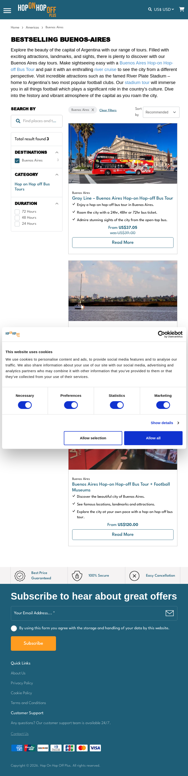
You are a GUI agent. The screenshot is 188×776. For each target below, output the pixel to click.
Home (15, 27)
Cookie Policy (21, 693)
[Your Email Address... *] (94, 613)
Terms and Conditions (28, 703)
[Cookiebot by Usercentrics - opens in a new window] (161, 334)
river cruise (105, 69)
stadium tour (137, 82)
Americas (32, 27)
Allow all (153, 438)
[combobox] (36, 121)
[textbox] (36, 121)
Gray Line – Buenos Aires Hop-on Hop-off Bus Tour (122, 198)
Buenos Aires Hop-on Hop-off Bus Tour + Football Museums (121, 487)
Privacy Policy (22, 683)
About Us (18, 673)
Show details (162, 423)
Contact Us (20, 734)
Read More (123, 242)
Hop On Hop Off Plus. (56, 765)
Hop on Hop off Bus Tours (32, 186)
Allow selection (93, 438)
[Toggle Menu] (7, 10)
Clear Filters (108, 110)
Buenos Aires (81, 193)
